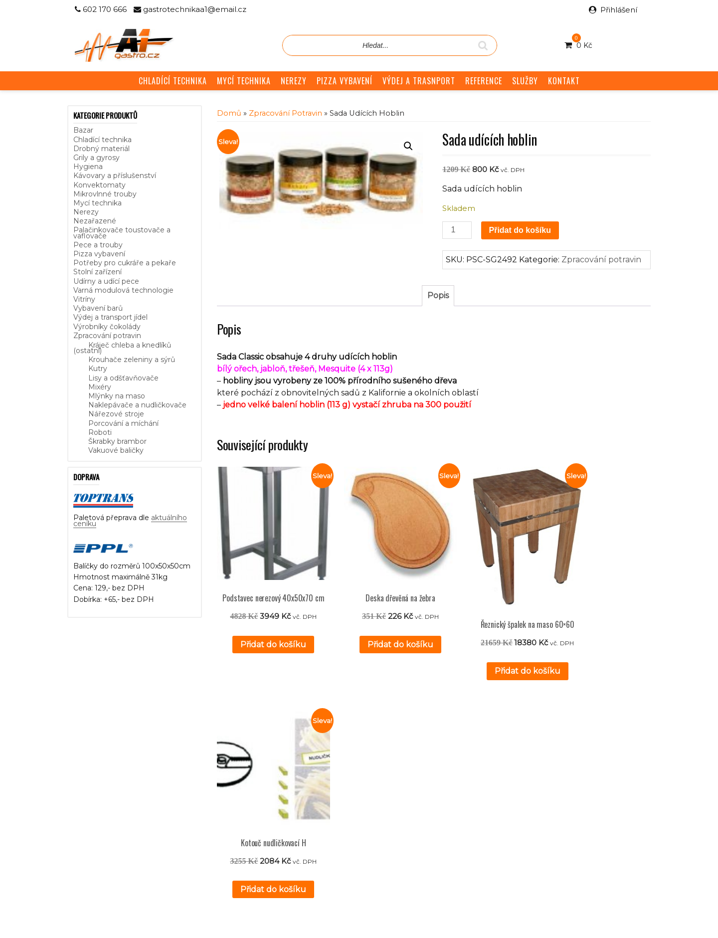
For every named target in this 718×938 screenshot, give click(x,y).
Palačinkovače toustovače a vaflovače (122, 232)
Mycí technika (97, 202)
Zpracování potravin (107, 335)
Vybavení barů (98, 308)
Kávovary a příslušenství (114, 175)
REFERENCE (483, 81)
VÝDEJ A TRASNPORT (418, 81)
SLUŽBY (525, 81)
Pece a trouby (98, 244)
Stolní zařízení (97, 271)
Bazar (83, 130)
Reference (285, 777)
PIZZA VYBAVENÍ (344, 81)
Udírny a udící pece (106, 281)
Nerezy (86, 211)
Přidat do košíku (520, 230)
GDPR (278, 800)
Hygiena (88, 166)
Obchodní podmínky (302, 789)
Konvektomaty (99, 185)
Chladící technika (102, 139)
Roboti (100, 432)
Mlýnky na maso (116, 395)
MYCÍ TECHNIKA (244, 81)
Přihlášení (618, 9)
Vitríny (84, 299)
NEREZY (294, 81)
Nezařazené (94, 220)
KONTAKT (564, 81)
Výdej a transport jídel (110, 317)
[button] (408, 146)
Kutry (97, 368)
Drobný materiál (101, 148)
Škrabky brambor (117, 441)
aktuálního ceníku (175, 796)
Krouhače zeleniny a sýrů (131, 359)
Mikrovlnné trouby (105, 193)
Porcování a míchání (123, 423)
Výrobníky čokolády (107, 326)
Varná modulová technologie (123, 290)
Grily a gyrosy (96, 157)
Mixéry (99, 386)
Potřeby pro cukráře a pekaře (124, 262)
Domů (229, 113)
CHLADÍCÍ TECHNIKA (173, 81)
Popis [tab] (438, 295)
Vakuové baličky (116, 450)
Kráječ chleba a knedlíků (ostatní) (122, 348)
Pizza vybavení (99, 253)
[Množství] (456, 230)
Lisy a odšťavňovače (123, 378)
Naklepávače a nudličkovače (137, 404)
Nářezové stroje (116, 413)
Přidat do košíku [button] (265, 639)
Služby (278, 766)
